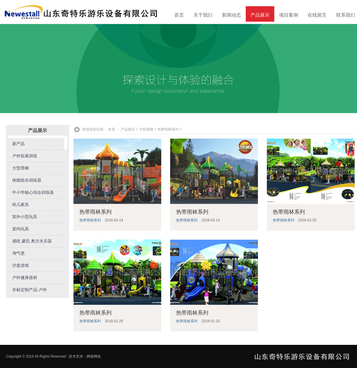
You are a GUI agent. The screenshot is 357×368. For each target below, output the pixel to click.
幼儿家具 (20, 204)
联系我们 (345, 15)
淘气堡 (18, 253)
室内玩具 (20, 229)
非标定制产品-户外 (29, 290)
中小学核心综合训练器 (33, 192)
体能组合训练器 (26, 180)
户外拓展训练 (24, 156)
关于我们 (202, 15)
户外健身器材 (24, 277)
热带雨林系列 (168, 129)
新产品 (18, 144)
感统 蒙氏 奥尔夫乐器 (32, 241)
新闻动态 (231, 15)
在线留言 (317, 15)
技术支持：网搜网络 (85, 356)
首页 (179, 15)
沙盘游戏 (20, 265)
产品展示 (260, 15)
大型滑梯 (20, 168)
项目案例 (288, 15)
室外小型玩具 (24, 217)
